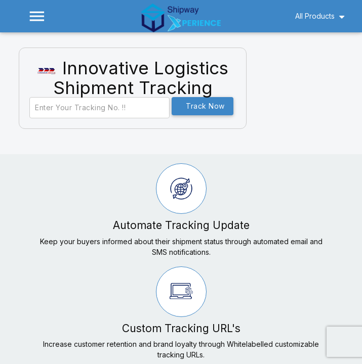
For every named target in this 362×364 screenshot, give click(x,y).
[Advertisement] (310, 95)
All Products (315, 16)
